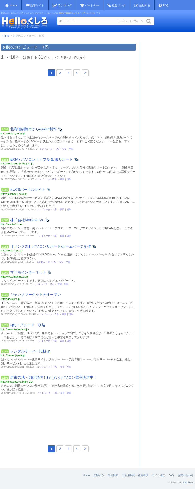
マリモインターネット (28, 272)
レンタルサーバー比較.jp (30, 351)
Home (6, 35)
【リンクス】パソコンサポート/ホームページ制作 (50, 246)
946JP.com (188, 482)
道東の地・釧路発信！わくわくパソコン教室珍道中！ (53, 377)
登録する (142, 5)
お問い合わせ (185, 475)
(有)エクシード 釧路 (27, 325)
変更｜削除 (67, 149)
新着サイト (35, 5)
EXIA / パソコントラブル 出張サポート (41, 159)
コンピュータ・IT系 (49, 149)
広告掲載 (113, 475)
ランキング (62, 5)
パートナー (89, 5)
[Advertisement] (68, 102)
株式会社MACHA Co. (27, 220)
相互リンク (116, 5)
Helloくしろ (24, 23)
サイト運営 (158, 475)
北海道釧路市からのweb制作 (33, 129)
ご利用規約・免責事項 (135, 475)
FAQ (163, 5)
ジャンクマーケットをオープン (35, 295)
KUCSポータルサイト (27, 190)
